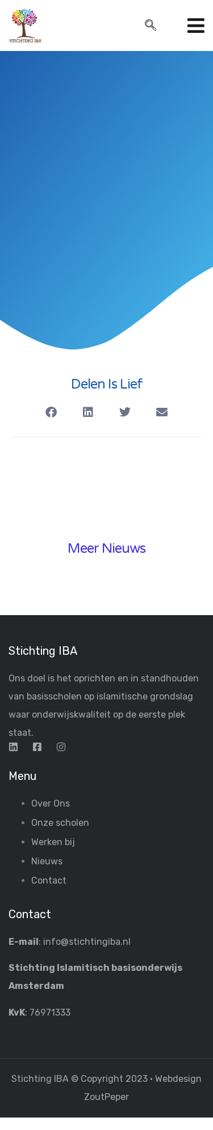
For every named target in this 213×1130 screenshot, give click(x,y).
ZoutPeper (106, 1096)
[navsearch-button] (150, 26)
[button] (51, 412)
